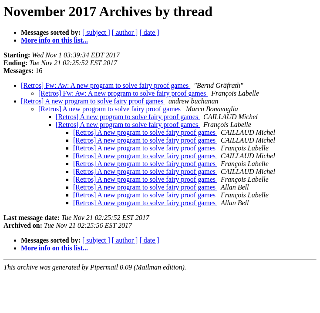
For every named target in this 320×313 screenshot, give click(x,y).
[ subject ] (96, 32)
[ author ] (125, 32)
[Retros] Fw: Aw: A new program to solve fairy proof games (105, 85)
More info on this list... (54, 40)
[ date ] (149, 32)
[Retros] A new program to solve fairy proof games (93, 101)
